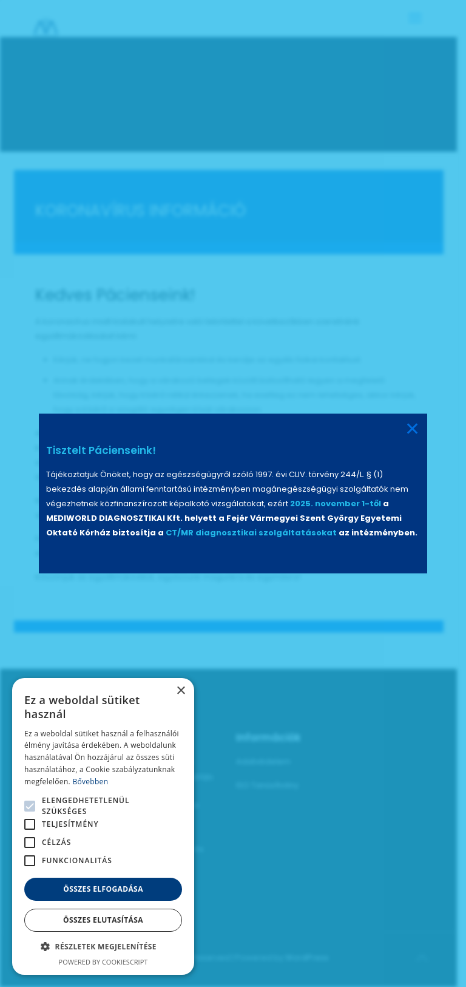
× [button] (180, 691)
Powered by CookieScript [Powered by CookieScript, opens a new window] (103, 961)
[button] (103, 947)
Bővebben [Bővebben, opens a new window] (90, 781)
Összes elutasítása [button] (103, 920)
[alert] (103, 826)
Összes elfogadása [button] (103, 889)
